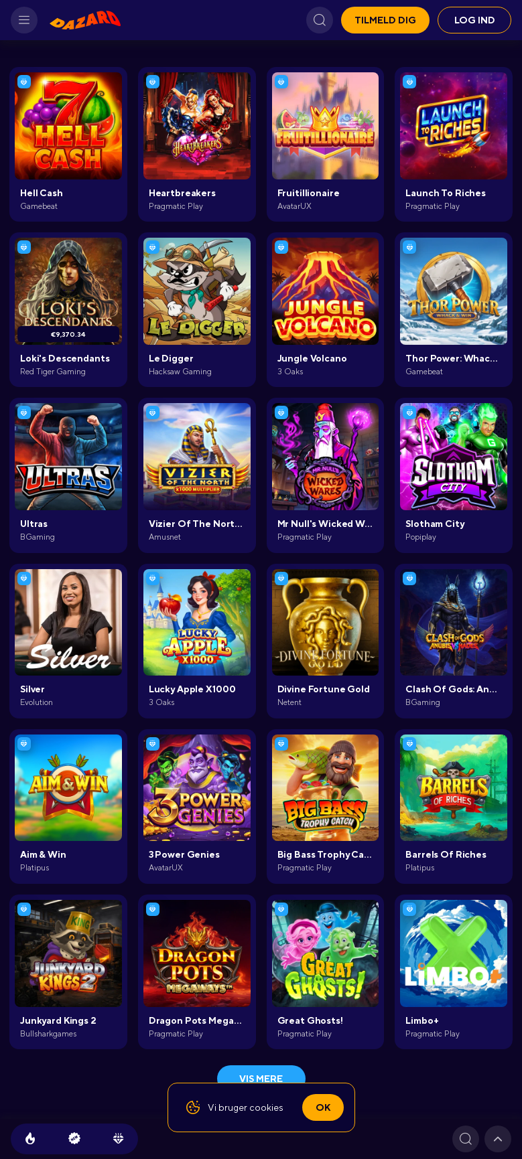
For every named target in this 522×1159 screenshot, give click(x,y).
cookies (266, 1107)
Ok (323, 1107)
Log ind (474, 20)
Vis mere (261, 1078)
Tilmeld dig (385, 20)
